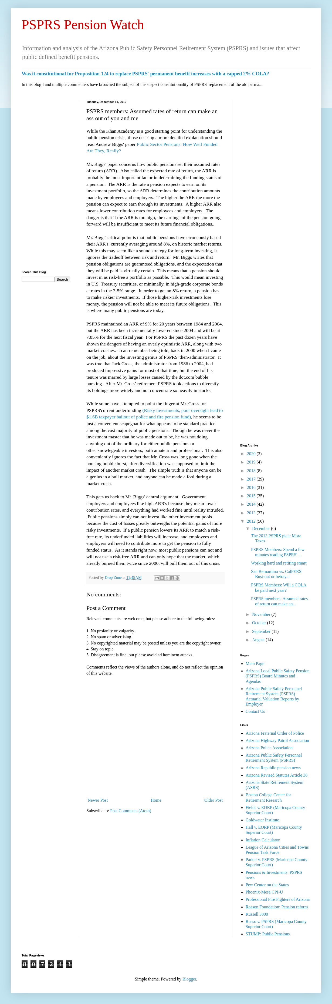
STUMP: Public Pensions (268, 934)
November (262, 614)
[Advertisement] (46, 181)
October (259, 622)
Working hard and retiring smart (279, 563)
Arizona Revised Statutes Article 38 (276, 775)
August (259, 639)
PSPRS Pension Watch (83, 24)
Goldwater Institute (262, 820)
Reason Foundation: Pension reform (277, 907)
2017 (252, 479)
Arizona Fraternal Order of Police (275, 733)
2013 (252, 513)
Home (156, 800)
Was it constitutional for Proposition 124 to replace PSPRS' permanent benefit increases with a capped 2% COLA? (145, 73)
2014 (252, 504)
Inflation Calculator (263, 840)
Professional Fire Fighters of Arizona (278, 899)
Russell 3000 (257, 914)
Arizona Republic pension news (273, 767)
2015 (252, 495)
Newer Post (98, 800)
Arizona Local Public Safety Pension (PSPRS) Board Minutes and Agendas (277, 676)
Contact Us (255, 711)
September (262, 631)
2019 (252, 462)
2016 (252, 487)
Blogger (189, 979)
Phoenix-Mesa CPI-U (264, 892)
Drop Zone (114, 577)
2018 (252, 470)
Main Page (255, 663)
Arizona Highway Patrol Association (277, 740)
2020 (252, 453)
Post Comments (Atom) (130, 810)
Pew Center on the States (267, 884)
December (261, 528)
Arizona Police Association (269, 748)
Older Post (213, 800)
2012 (252, 521)
